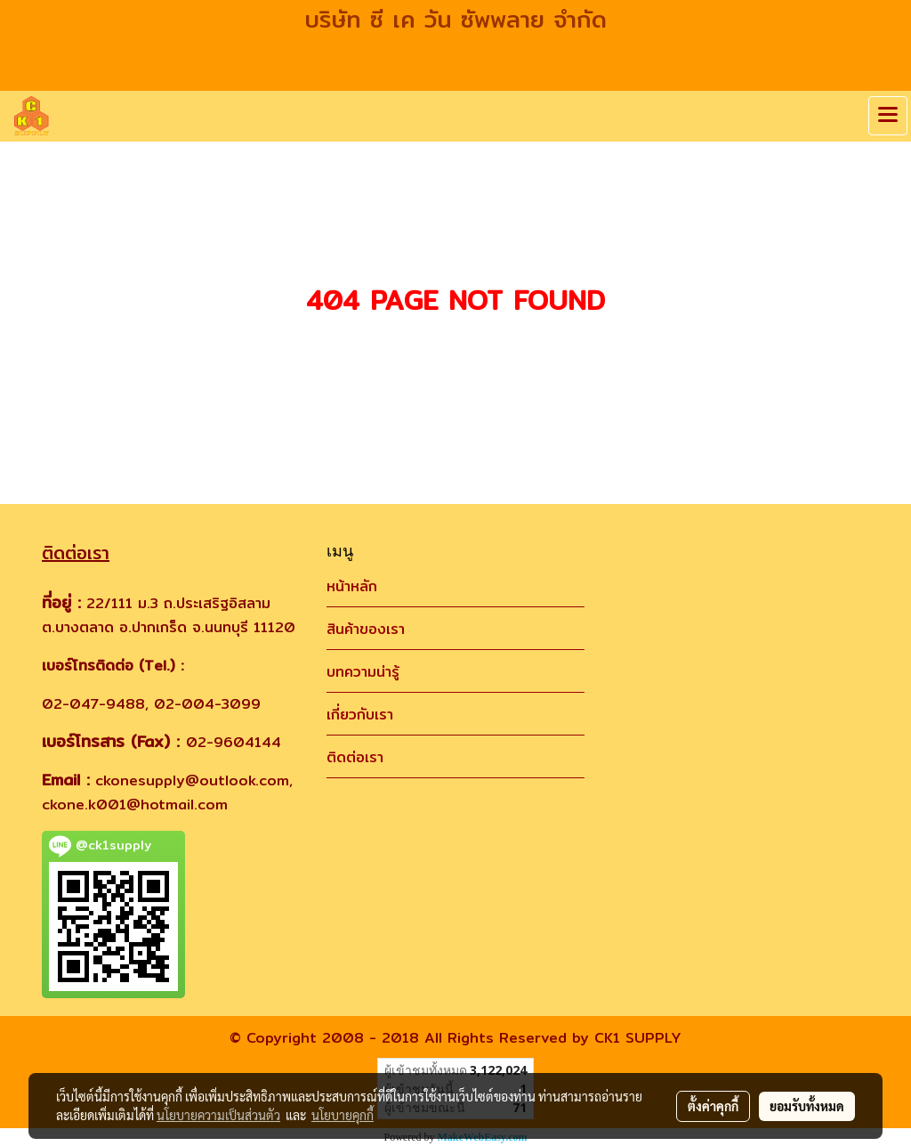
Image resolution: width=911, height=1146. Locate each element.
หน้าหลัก (352, 586)
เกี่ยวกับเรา (360, 714)
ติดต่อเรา (355, 757)
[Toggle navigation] (887, 115)
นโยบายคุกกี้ (342, 1115)
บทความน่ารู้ (363, 672)
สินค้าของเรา (366, 629)
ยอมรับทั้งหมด (807, 1106)
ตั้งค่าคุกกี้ (713, 1106)
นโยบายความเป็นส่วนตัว (218, 1115)
